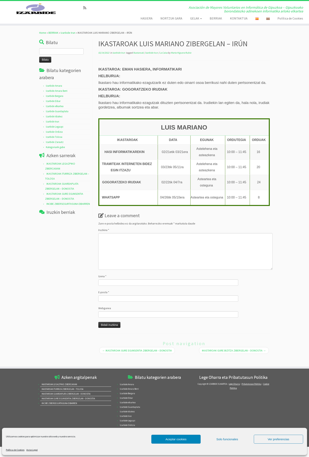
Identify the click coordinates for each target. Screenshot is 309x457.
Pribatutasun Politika (251, 384)
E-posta (103, 301)
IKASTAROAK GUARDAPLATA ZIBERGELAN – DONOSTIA (66, 393)
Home (42, 41)
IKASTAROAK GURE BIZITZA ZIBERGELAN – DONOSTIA (234, 359)
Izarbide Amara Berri (56, 99)
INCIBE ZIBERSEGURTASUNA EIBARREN (68, 212)
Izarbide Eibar (53, 110)
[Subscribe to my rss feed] (86, 8)
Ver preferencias (278, 439)
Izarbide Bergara (54, 105)
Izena (102, 285)
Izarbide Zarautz (54, 151)
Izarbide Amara (54, 94)
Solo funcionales (227, 439)
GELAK (196, 18)
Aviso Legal (32, 449)
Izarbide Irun (68, 41)
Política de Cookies (15, 449)
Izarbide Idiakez (54, 125)
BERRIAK (216, 18)
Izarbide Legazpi (54, 135)
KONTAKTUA (239, 18)
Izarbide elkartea (54, 115)
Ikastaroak (138, 61)
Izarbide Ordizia (54, 140)
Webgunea (104, 317)
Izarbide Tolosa (54, 145)
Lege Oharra (234, 384)
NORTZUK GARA (171, 18)
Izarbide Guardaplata (57, 120)
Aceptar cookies (176, 439)
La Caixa (163, 61)
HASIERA (147, 18)
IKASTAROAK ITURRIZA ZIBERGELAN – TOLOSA (62, 389)
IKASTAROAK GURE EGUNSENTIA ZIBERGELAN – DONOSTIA (137, 359)
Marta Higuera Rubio (181, 61)
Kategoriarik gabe (55, 156)
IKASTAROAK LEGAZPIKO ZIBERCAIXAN (59, 384)
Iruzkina (103, 239)
